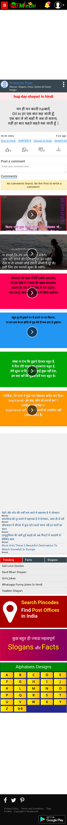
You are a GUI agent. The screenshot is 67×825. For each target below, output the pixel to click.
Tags (48, 808)
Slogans (53, 559)
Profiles (8, 811)
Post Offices (45, 610)
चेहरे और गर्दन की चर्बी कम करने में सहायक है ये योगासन (30, 512)
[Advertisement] (33, 44)
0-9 (20, 708)
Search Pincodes (40, 602)
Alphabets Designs (33, 666)
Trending (8, 559)
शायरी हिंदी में (24, 141)
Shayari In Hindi (43, 141)
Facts (28, 559)
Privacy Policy (11, 808)
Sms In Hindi (8, 141)
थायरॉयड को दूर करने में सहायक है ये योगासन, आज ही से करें (33, 519)
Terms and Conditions (32, 808)
